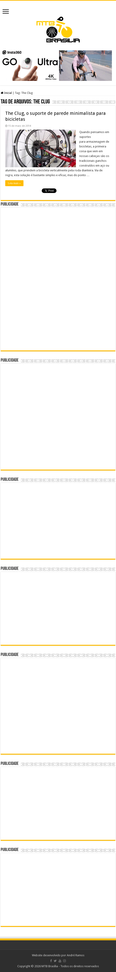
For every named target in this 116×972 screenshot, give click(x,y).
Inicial (6, 93)
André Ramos (75, 955)
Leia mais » (14, 183)
